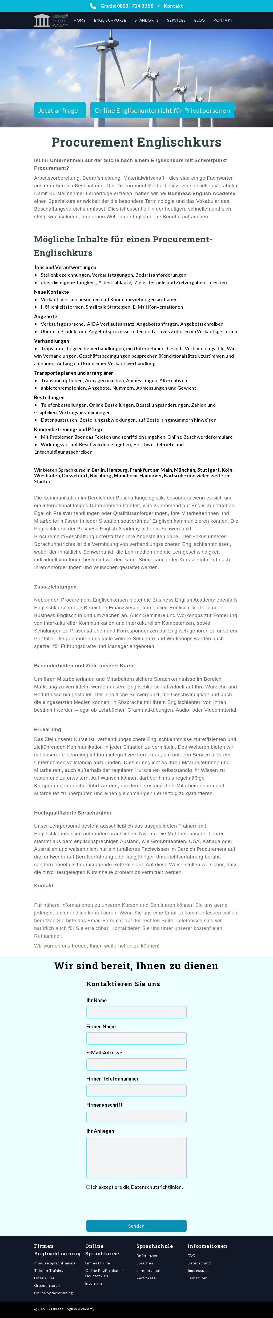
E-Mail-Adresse (104, 1052)
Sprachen (144, 1263)
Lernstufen (198, 1278)
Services (176, 20)
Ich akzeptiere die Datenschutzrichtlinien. (137, 1187)
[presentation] (126, 1205)
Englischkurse (110, 20)
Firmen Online (97, 1263)
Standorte (147, 20)
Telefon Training (48, 1270)
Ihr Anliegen (100, 1131)
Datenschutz (199, 1263)
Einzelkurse (44, 1278)
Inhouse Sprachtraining (55, 1263)
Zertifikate (146, 1278)
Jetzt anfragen (60, 110)
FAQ (191, 1255)
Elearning (93, 1283)
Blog (199, 20)
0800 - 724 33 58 (135, 6)
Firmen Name (101, 1026)
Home (80, 20)
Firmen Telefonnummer (112, 1079)
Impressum (197, 1270)
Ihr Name (96, 1000)
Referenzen (146, 1255)
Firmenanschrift (104, 1105)
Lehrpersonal (148, 1270)
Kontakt (173, 6)
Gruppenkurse (47, 1285)
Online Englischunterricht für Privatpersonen (162, 110)
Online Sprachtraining (53, 1293)
